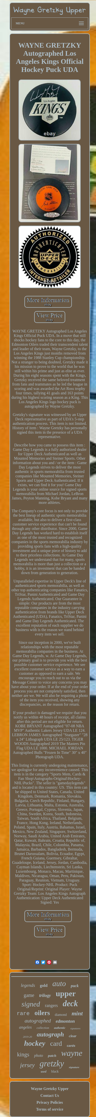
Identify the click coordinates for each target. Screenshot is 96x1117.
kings (23, 1054)
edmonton (65, 1021)
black (55, 1071)
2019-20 (27, 1036)
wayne (71, 1053)
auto (59, 983)
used (43, 1071)
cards (71, 1046)
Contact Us (49, 1095)
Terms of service (49, 1109)
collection (43, 1028)
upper (66, 993)
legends (28, 985)
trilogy (45, 995)
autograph (50, 1034)
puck (75, 986)
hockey (34, 1043)
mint (77, 1013)
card (56, 1043)
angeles (25, 1027)
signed (30, 1004)
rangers (51, 1005)
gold (43, 985)
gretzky (52, 1063)
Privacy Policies (50, 1102)
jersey (27, 1065)
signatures (75, 1028)
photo (38, 1055)
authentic (59, 1028)
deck (70, 1003)
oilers (42, 1013)
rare (23, 1014)
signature (74, 1067)
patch (52, 1056)
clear (72, 1036)
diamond (61, 1015)
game (29, 995)
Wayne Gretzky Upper (49, 1089)
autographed (38, 1021)
